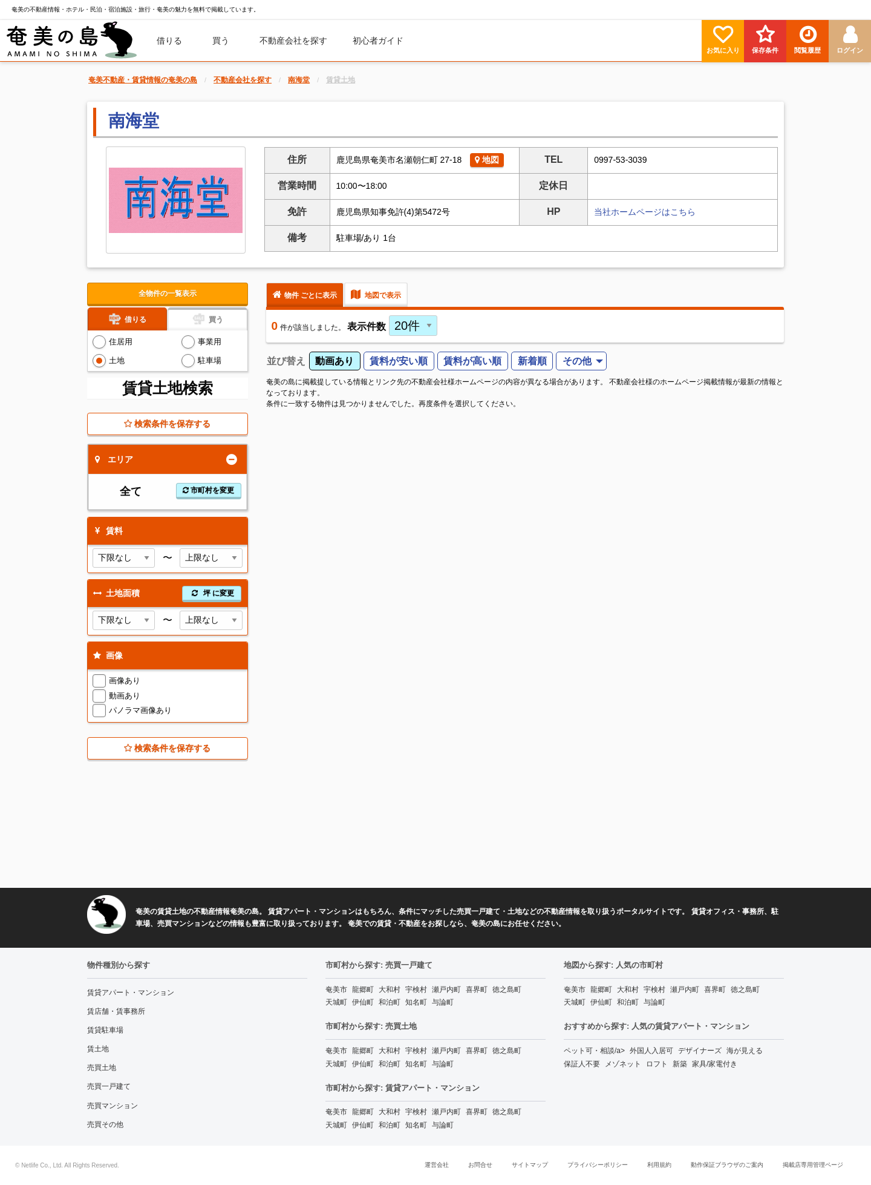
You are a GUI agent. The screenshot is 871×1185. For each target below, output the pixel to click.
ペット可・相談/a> (594, 1050)
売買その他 (105, 1124)
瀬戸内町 (446, 989)
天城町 (336, 1002)
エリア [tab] (114, 459)
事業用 (209, 341)
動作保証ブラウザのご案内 (727, 1164)
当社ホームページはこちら (645, 212)
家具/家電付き (714, 1064)
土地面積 (166, 593)
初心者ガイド (378, 40)
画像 (107, 655)
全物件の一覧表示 (168, 293)
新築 (680, 1064)
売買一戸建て (109, 1086)
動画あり (124, 695)
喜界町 (477, 989)
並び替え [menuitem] (286, 361)
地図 (487, 160)
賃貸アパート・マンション (130, 992)
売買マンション (112, 1105)
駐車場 (209, 360)
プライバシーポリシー (597, 1164)
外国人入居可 (651, 1050)
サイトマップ (530, 1164)
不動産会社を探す (293, 40)
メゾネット (623, 1064)
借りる (169, 40)
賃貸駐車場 (105, 1030)
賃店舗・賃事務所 (116, 1011)
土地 (117, 360)
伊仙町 (363, 1002)
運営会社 (437, 1164)
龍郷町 (363, 989)
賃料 (107, 531)
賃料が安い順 (399, 361)
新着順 (532, 361)
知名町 (416, 1002)
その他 (577, 361)
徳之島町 (506, 989)
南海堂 (133, 120)
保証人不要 (582, 1064)
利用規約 (659, 1164)
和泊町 (389, 1002)
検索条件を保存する (167, 423)
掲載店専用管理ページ (813, 1164)
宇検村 (416, 989)
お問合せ (480, 1164)
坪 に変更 (212, 593)
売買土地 (101, 1067)
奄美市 (336, 989)
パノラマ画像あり (140, 710)
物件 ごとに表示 (305, 294)
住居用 (120, 341)
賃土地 (98, 1049)
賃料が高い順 (472, 361)
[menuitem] (72, 40)
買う (220, 40)
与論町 (443, 1002)
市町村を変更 (208, 490)
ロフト (657, 1064)
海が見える (744, 1050)
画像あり (124, 680)
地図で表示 (376, 294)
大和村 (389, 989)
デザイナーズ (700, 1050)
